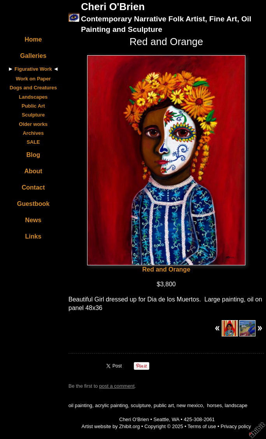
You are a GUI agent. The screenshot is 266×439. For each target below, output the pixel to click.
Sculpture (33, 115)
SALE (33, 142)
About (33, 171)
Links (33, 236)
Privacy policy (235, 426)
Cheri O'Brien (113, 6)
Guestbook (33, 203)
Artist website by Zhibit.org (111, 426)
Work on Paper (33, 79)
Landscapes (33, 97)
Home (33, 39)
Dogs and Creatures (33, 88)
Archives (33, 133)
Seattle (161, 419)
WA (175, 419)
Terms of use (201, 426)
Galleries (33, 55)
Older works (33, 124)
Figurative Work (33, 69)
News (33, 220)
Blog (33, 155)
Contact (33, 187)
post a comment (117, 386)
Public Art (33, 106)
